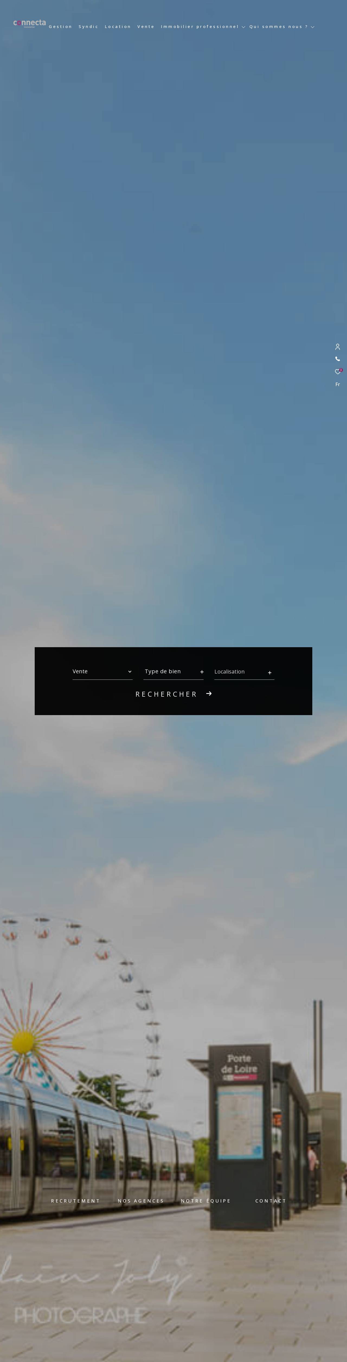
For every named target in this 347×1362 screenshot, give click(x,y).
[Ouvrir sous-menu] (243, 27)
